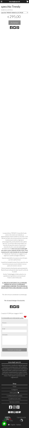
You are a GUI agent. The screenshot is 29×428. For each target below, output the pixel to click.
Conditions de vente (14, 399)
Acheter (15, 22)
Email (3, 328)
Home (14, 386)
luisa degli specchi (14, 1)
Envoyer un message (14, 350)
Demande (5, 334)
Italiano (18, 424)
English (13, 424)
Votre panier (14, 393)
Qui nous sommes (14, 402)
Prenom (4, 322)
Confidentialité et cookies (14, 396)
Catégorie (14, 389)
